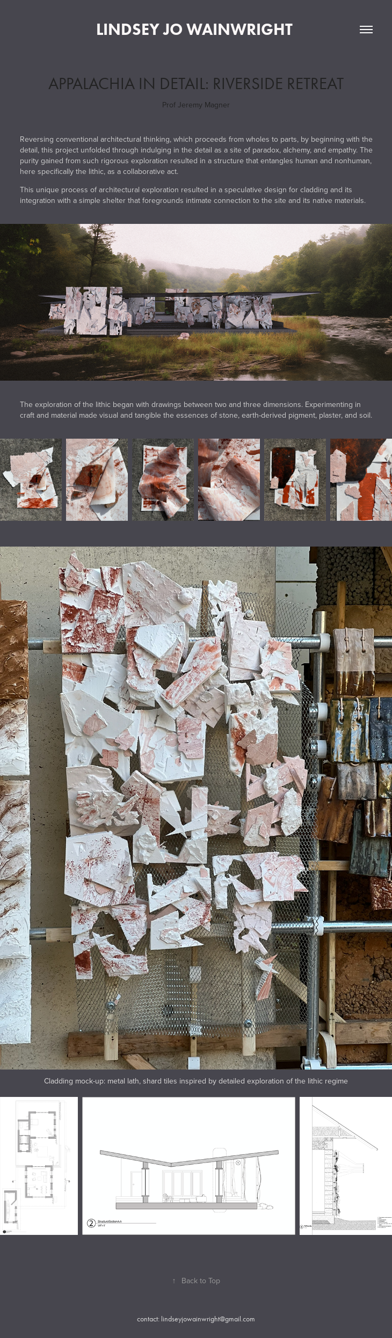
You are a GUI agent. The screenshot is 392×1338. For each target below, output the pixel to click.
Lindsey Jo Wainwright (196, 29)
